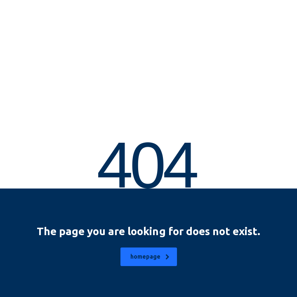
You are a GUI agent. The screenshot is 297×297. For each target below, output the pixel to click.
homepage (150, 256)
